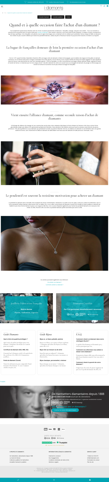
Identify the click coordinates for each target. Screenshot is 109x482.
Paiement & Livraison (55, 456)
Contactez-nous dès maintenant (65, 410)
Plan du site (90, 462)
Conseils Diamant (44, 17)
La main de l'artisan (15, 458)
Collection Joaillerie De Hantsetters (19, 460)
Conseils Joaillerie (58, 17)
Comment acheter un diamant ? (54, 285)
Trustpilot (2, 381)
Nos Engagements (54, 458)
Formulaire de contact (93, 460)
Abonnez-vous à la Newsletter (54, 445)
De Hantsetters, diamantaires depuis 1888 (21, 456)
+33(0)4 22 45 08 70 (92, 456)
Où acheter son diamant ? (54, 282)
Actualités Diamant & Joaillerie (18, 462)
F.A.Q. (68, 17)
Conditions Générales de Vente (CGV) (59, 460)
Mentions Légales (54, 462)
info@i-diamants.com (93, 458)
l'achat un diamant (43, 32)
